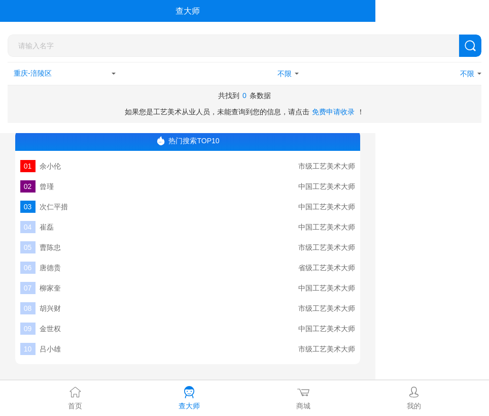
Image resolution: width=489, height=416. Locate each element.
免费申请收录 (333, 112)
